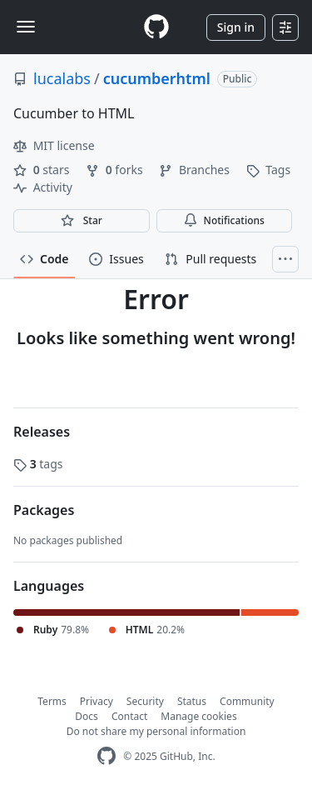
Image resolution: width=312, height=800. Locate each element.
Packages (43, 510)
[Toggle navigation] (25, 26)
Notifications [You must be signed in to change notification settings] (224, 220)
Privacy (96, 701)
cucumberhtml (156, 78)
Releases (41, 431)
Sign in (236, 27)
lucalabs (62, 78)
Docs (86, 716)
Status (191, 701)
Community (247, 701)
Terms (52, 701)
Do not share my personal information (156, 731)
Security (145, 701)
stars (42, 170)
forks (116, 170)
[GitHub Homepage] (106, 756)
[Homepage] (156, 27)
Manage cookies (198, 716)
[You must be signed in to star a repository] (81, 220)
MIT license (54, 145)
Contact (129, 716)
